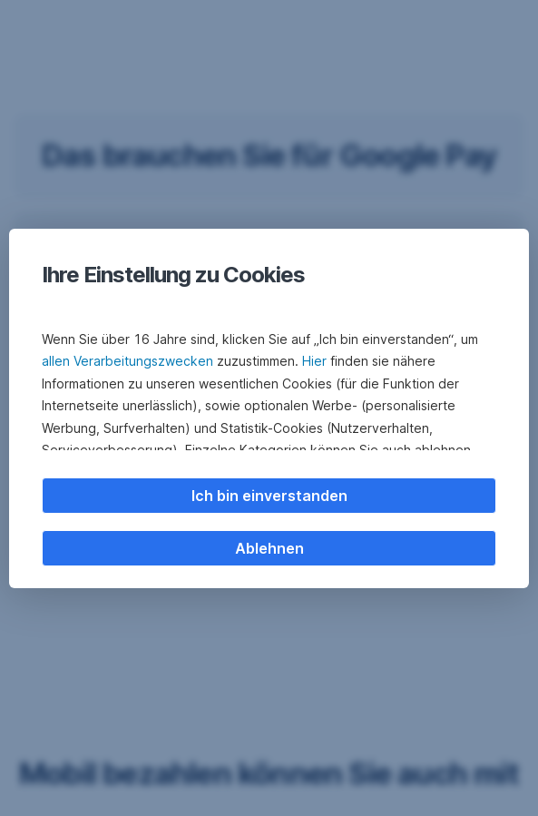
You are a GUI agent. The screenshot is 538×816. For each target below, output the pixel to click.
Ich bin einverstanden (269, 496)
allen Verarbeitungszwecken (127, 361)
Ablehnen (269, 548)
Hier (314, 361)
